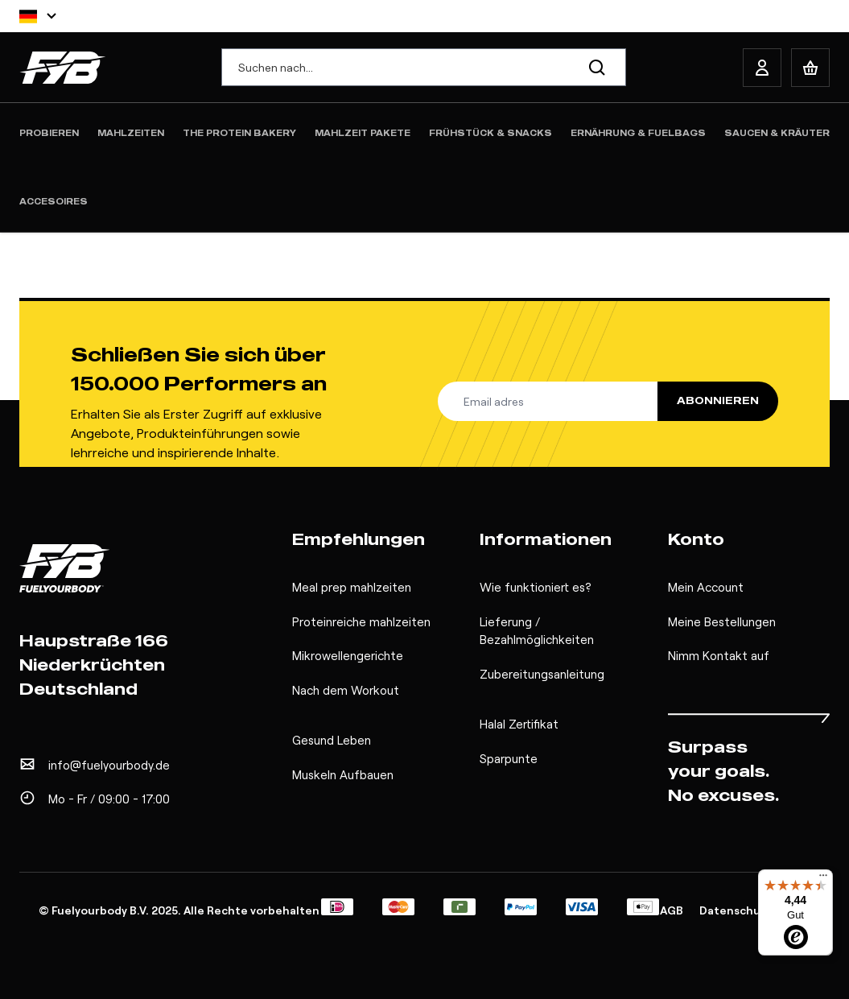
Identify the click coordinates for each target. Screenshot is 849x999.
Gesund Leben (331, 740)
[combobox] (424, 67)
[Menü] (823, 879)
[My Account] (762, 67)
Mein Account (706, 587)
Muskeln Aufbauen (343, 774)
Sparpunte (509, 758)
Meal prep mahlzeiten (351, 587)
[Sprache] (37, 16)
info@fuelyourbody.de (109, 765)
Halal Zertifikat (519, 723)
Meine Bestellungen (722, 621)
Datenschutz (736, 910)
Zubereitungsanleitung (542, 674)
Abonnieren (718, 400)
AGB (671, 910)
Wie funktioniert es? (535, 587)
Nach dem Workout (345, 690)
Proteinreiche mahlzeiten (361, 621)
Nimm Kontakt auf (718, 655)
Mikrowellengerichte (347, 655)
